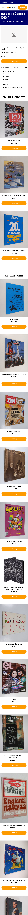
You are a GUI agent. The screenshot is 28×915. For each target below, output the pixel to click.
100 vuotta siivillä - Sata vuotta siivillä (14, 196)
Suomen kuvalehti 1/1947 (14, 486)
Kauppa (22, 7)
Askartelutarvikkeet (9, 21)
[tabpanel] (14, 34)
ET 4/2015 (14, 699)
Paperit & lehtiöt (21, 21)
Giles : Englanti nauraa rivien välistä (14, 825)
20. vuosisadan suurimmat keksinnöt (14, 251)
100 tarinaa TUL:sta (14, 141)
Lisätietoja (14, 61)
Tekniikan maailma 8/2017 (14, 431)
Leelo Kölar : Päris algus (14, 644)
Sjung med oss (14, 319)
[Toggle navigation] (3, 7)
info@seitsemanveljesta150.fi (8, 2)
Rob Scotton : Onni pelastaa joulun (14, 880)
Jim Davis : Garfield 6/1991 (14, 541)
